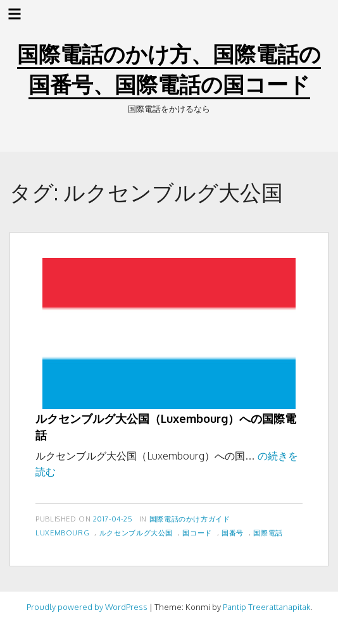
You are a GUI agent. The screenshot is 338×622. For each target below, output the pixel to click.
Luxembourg (62, 532)
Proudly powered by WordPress (87, 607)
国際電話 (268, 532)
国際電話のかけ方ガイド (189, 518)
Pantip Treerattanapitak (266, 607)
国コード (197, 532)
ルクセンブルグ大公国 (136, 532)
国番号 (233, 532)
